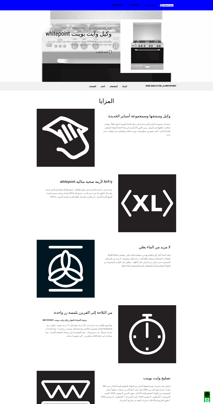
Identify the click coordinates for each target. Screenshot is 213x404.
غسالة (173, 389)
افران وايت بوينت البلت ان (100, 28)
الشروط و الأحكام (169, 401)
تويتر (139, 393)
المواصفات (114, 86)
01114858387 (99, 389)
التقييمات (92, 86)
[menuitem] (168, 5)
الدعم (103, 86)
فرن (174, 393)
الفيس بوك (136, 389)
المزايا (124, 86)
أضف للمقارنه (102, 52)
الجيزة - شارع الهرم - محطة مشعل (57, 389)
